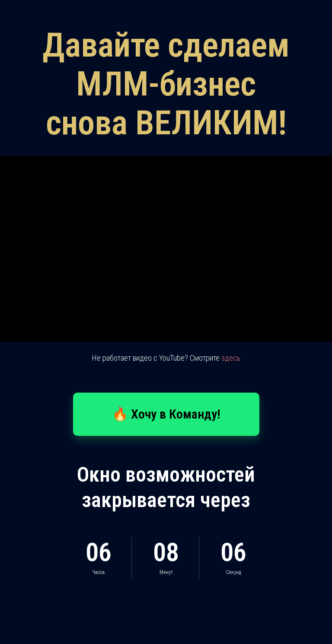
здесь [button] (230, 357)
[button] (166, 414)
